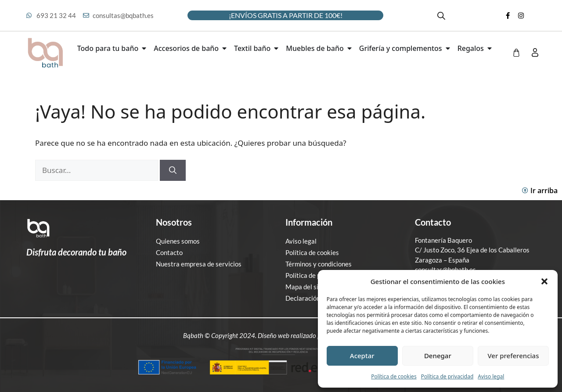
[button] (544, 281)
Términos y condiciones (318, 264)
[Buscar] (173, 170)
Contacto (169, 252)
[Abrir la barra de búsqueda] (441, 15)
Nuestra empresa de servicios (198, 264)
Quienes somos (178, 241)
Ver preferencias (513, 355)
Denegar (437, 355)
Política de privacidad (447, 376)
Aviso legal (491, 376)
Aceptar (362, 355)
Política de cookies (393, 376)
